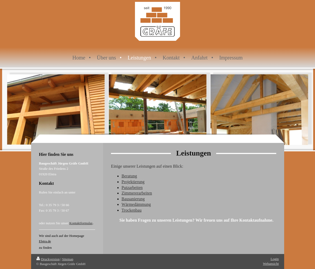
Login (274, 259)
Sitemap (67, 259)
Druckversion (48, 259)
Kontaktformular (80, 223)
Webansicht (271, 264)
